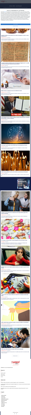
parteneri (5, 11)
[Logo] (15, 362)
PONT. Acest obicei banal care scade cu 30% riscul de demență (12, 349)
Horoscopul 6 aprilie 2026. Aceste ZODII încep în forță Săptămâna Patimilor (14, 145)
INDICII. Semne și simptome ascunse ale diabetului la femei (11, 90)
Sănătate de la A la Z (4, 37)
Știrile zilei (2, 173)
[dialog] (15, 19)
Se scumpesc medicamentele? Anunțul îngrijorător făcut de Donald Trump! (14, 240)
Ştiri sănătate (3, 241)
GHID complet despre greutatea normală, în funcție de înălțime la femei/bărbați (14, 322)
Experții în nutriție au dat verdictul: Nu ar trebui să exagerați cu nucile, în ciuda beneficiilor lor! (12, 382)
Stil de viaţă (2, 65)
